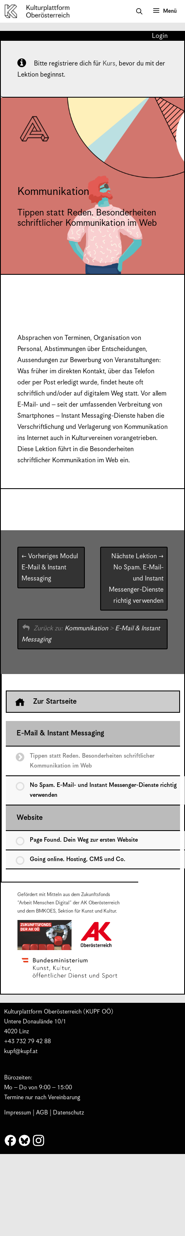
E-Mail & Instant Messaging (50, 567)
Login (160, 36)
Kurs (109, 64)
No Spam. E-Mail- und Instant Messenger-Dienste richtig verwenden (136, 578)
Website (30, 818)
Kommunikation (86, 628)
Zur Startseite (46, 702)
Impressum (17, 1113)
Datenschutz (68, 1113)
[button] (139, 11)
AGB (42, 1113)
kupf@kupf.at (21, 1051)
